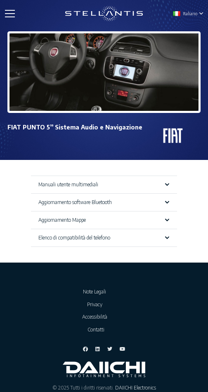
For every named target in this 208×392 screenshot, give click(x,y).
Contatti (95, 329)
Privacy (96, 304)
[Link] (104, 13)
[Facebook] (85, 349)
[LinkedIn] (97, 349)
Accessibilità (96, 317)
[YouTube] (122, 349)
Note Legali (96, 292)
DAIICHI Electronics (135, 388)
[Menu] (10, 13)
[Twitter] (109, 349)
